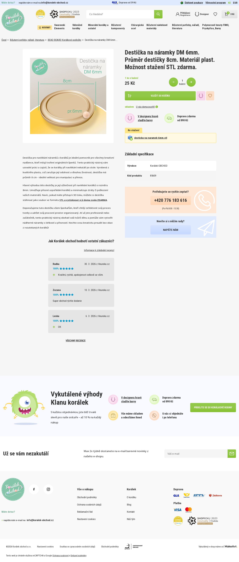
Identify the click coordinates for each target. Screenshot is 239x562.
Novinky (44, 27)
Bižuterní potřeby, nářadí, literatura (185, 26)
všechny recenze (76, 340)
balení (182, 83)
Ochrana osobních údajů (89, 504)
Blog (129, 504)
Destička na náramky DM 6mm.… (101, 39)
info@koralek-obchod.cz (54, 2)
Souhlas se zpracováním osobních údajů (77, 546)
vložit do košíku (160, 95)
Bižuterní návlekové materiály (157, 26)
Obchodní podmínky (87, 497)
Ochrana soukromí (60, 555)
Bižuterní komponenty (118, 26)
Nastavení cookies (86, 519)
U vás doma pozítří (147, 106)
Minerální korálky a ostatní (98, 26)
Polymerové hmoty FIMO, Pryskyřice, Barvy (215, 26)
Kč (229, 2)
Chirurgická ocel (137, 26)
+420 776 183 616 (170, 200)
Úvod (4, 39)
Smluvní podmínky (78, 555)
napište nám (170, 229)
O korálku (131, 497)
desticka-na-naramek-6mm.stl (147, 138)
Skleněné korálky (77, 26)
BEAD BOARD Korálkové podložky (64, 39)
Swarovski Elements (59, 26)
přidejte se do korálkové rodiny (213, 407)
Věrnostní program (215, 2)
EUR (235, 2)
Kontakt (131, 511)
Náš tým (131, 519)
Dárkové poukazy (191, 2)
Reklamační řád (85, 511)
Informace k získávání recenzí (99, 250)
